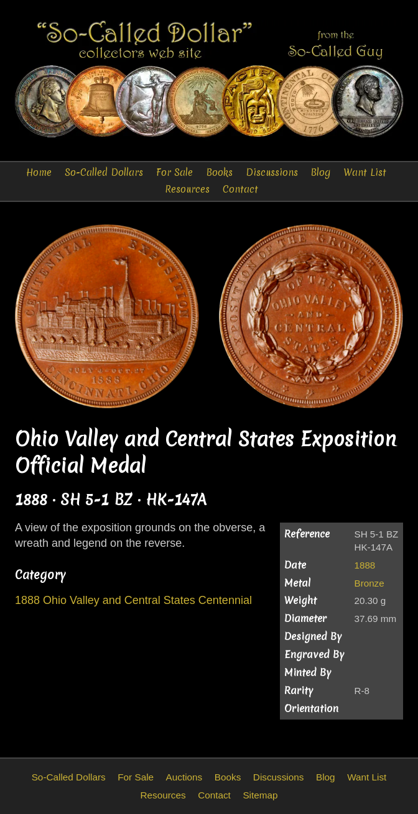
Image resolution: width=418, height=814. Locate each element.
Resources (187, 189)
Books (220, 172)
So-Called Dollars (104, 172)
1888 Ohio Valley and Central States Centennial (133, 600)
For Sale (174, 172)
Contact (240, 189)
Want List (364, 172)
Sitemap (260, 795)
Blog (320, 172)
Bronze (369, 583)
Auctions (184, 777)
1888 (365, 565)
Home (39, 172)
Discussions (272, 172)
